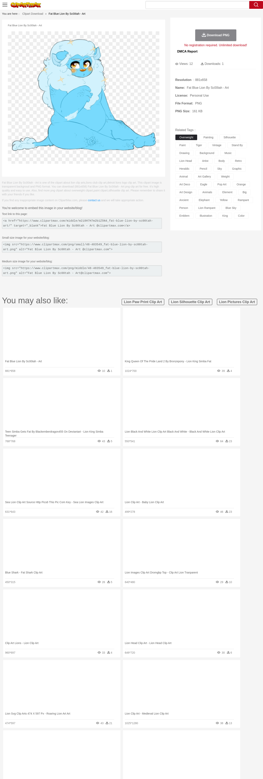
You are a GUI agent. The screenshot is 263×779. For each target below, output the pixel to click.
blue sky (231, 207)
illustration (206, 215)
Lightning (127, 737)
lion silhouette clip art (190, 302)
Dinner (146, 760)
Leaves (51, 737)
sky (219, 168)
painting (208, 137)
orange (241, 184)
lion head (185, 160)
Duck (95, 743)
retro (238, 160)
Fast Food (71, 760)
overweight (186, 137)
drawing (184, 153)
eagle (203, 184)
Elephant (114, 743)
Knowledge (134, 754)
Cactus (61, 737)
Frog (131, 743)
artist (205, 160)
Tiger (207, 743)
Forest (203, 737)
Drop (194, 737)
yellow (224, 200)
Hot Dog (195, 760)
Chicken (71, 743)
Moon (138, 737)
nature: (20, 736)
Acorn (31, 737)
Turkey (216, 743)
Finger (183, 748)
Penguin (198, 743)
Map (123, 754)
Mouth (166, 748)
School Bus (112, 754)
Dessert (51, 760)
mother (66, 748)
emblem (184, 215)
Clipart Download (32, 13)
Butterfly (54, 743)
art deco (184, 184)
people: (21, 748)
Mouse (181, 743)
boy (149, 748)
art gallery (204, 176)
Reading (77, 754)
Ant (30, 743)
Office (176, 754)
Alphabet (186, 754)
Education (98, 754)
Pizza (155, 760)
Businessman (80, 748)
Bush (178, 737)
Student (33, 754)
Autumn (41, 737)
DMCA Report (187, 51)
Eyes (108, 748)
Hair (136, 748)
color (241, 215)
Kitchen (136, 760)
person (183, 207)
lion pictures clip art (237, 302)
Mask (31, 748)
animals (207, 192)
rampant (243, 200)
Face (175, 748)
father (157, 748)
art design (185, 192)
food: (20, 760)
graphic (237, 168)
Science (157, 754)
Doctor (93, 748)
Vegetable (124, 760)
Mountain (159, 737)
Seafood (112, 760)
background (207, 153)
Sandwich (100, 760)
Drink (60, 760)
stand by (237, 145)
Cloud (186, 737)
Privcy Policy (198, 771)
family (56, 748)
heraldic (184, 168)
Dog (88, 743)
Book (53, 754)
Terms (184, 771)
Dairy (41, 760)
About (174, 771)
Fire (88, 737)
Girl (142, 748)
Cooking (184, 760)
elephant (204, 200)
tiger (199, 145)
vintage (216, 145)
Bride (47, 748)
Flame (96, 737)
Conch (71, 737)
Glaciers (106, 737)
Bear (37, 743)
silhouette (230, 137)
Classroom (64, 754)
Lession (211, 754)
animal (183, 176)
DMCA (225, 771)
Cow (80, 743)
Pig (189, 743)
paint (182, 145)
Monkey (171, 743)
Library (146, 754)
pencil (203, 168)
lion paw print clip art (143, 302)
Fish (124, 743)
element (227, 192)
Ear (101, 748)
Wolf (225, 743)
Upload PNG (239, 771)
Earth (80, 737)
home (128, 748)
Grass (116, 737)
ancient (184, 200)
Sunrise (147, 737)
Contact (213, 771)
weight (225, 176)
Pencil (87, 754)
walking (118, 748)
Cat (63, 743)
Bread (173, 760)
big (245, 192)
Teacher (44, 754)
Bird (45, 743)
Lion (162, 743)
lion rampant (206, 207)
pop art (222, 184)
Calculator (199, 754)
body (222, 160)
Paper (167, 754)
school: (21, 754)
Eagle (104, 743)
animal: (21, 742)
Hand (193, 748)
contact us (94, 200)
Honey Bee (142, 743)
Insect (154, 743)
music (228, 153)
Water (169, 737)
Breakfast (31, 760)
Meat (89, 760)
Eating (164, 760)
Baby (39, 748)
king (225, 215)
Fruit (81, 760)
